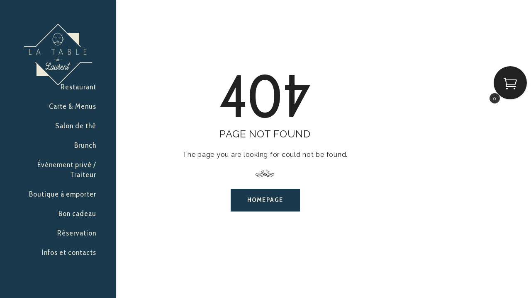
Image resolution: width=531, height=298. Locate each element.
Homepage (265, 200)
